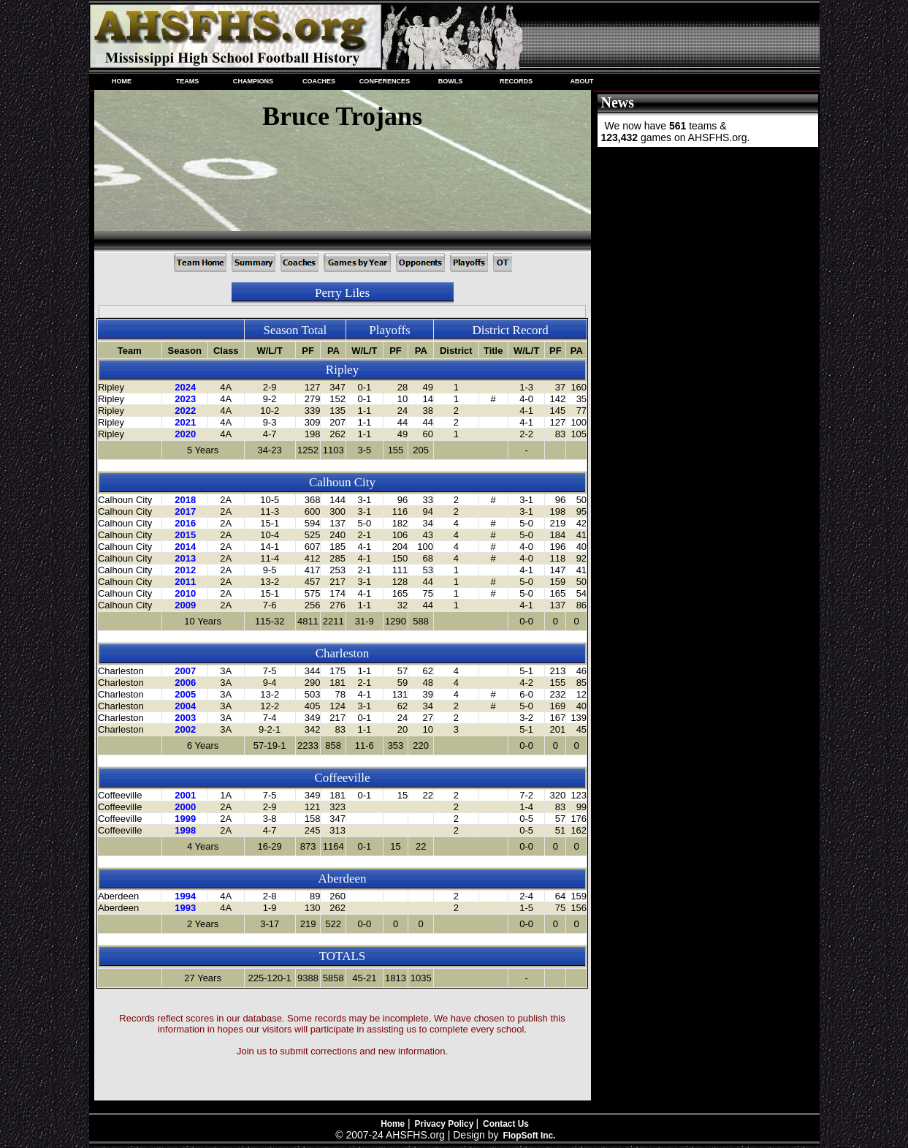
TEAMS (187, 81)
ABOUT (581, 81)
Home (393, 1124)
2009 (185, 605)
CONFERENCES (384, 81)
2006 (185, 682)
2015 (185, 534)
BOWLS (450, 81)
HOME (121, 81)
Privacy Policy (445, 1124)
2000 (185, 806)
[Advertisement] (706, 247)
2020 (185, 433)
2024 (185, 387)
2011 (185, 581)
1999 (185, 818)
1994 (185, 896)
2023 (185, 398)
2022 (185, 410)
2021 (185, 422)
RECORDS (516, 81)
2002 (185, 729)
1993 (185, 907)
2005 (185, 694)
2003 (185, 717)
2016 (185, 523)
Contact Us (506, 1124)
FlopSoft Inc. (529, 1135)
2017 (185, 511)
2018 (185, 499)
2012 (185, 569)
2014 (185, 546)
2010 (185, 593)
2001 (185, 795)
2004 (185, 705)
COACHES (318, 81)
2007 (185, 670)
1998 (185, 830)
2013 (185, 558)
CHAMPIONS (253, 81)
